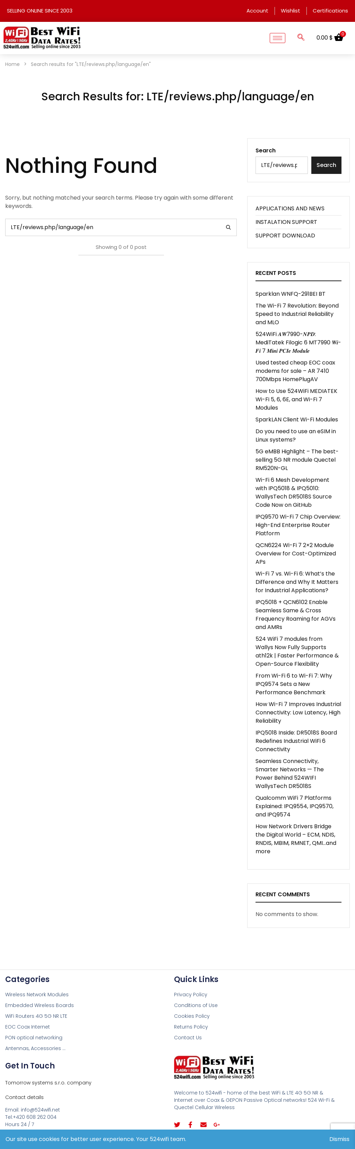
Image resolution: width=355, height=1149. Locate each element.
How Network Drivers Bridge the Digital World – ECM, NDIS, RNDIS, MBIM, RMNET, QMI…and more (296, 838)
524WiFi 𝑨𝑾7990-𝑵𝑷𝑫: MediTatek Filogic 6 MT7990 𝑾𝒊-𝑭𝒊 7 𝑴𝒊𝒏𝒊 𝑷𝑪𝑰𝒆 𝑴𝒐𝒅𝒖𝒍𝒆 (298, 342)
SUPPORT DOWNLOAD (285, 236)
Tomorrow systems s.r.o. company (48, 1082)
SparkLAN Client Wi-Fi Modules (297, 419)
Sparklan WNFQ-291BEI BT (291, 294)
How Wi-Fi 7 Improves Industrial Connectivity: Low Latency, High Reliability (298, 712)
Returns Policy (191, 1026)
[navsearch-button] (301, 38)
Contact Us (188, 1037)
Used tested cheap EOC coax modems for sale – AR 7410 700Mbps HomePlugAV (295, 371)
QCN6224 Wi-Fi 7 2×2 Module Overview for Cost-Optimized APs (296, 553)
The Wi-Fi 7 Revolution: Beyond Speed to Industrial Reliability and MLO (297, 314)
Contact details (24, 1097)
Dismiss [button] (339, 1139)
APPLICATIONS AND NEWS (290, 208)
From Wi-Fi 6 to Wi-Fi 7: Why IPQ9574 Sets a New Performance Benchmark (294, 684)
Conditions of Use (196, 1005)
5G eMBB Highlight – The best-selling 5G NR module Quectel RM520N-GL (297, 459)
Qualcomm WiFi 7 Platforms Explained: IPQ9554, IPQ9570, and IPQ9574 (295, 806)
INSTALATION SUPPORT (286, 222)
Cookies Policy (192, 1016)
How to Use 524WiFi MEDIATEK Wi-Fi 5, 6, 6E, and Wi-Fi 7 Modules (296, 399)
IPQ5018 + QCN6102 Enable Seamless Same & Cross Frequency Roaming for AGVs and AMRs (296, 614)
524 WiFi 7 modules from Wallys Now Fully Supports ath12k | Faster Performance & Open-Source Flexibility (297, 651)
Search (266, 150)
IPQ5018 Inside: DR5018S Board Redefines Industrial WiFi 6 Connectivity (296, 741)
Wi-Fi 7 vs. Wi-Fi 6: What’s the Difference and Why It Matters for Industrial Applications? (297, 582)
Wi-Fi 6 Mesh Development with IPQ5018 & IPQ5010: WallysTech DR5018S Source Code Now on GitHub (294, 492)
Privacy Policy (190, 994)
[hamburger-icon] (277, 38)
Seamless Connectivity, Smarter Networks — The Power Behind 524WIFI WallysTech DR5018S (290, 773)
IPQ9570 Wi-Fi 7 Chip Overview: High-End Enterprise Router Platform (298, 525)
